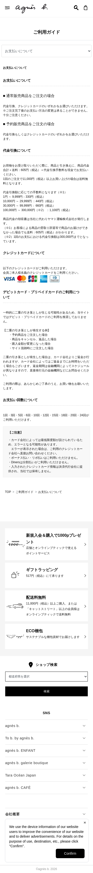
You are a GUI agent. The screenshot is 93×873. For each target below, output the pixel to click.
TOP (8, 492)
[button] (76, 7)
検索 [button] (47, 691)
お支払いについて (50, 492)
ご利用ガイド (24, 492)
